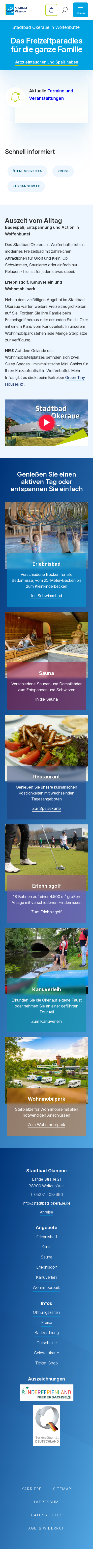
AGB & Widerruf (46, 1528)
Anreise (46, 1212)
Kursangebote (26, 186)
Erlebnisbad (46, 1236)
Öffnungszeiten (27, 171)
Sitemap (62, 1489)
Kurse (46, 1246)
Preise (63, 171)
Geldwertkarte (46, 1352)
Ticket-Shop (46, 1363)
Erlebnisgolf (46, 1267)
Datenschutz (46, 1515)
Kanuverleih (46, 1277)
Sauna (46, 1257)
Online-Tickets (51, 10)
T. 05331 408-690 (46, 1194)
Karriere (32, 1489)
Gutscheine (46, 1342)
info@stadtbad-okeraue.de (46, 1203)
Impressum (46, 1502)
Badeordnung (46, 1332)
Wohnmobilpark (46, 1287)
